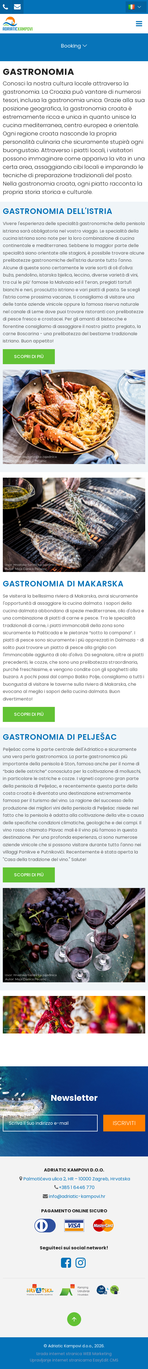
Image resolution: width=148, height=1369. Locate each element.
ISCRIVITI (124, 1123)
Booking (71, 45)
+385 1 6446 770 (74, 1187)
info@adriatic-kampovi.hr (74, 1196)
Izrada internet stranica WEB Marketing (74, 1353)
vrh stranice (74, 1319)
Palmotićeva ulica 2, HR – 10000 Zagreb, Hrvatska (74, 1179)
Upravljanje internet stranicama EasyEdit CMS (74, 1360)
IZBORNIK (140, 24)
